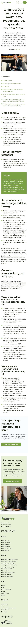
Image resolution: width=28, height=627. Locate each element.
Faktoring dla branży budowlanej (8, 561)
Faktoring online (5, 550)
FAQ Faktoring (4, 604)
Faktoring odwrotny (5, 542)
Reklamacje (4, 611)
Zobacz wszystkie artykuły (11, 444)
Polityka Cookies (5, 606)
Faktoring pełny (5, 540)
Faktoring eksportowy (6, 548)
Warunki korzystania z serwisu (8, 608)
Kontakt (3, 595)
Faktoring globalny (5, 546)
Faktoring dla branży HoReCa (8, 572)
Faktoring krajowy (5, 544)
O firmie (3, 585)
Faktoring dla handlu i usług (7, 567)
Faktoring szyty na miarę (7, 576)
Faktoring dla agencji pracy (7, 563)
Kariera (3, 591)
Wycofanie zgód (5, 609)
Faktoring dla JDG (5, 570)
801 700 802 (4, 530)
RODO (2, 587)
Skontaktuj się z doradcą (12, 481)
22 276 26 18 (12, 530)
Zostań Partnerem (5, 593)
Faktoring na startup (6, 574)
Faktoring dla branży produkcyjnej (9, 565)
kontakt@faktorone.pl (7, 532)
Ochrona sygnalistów (6, 589)
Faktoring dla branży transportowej (9, 559)
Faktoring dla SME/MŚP (6, 568)
